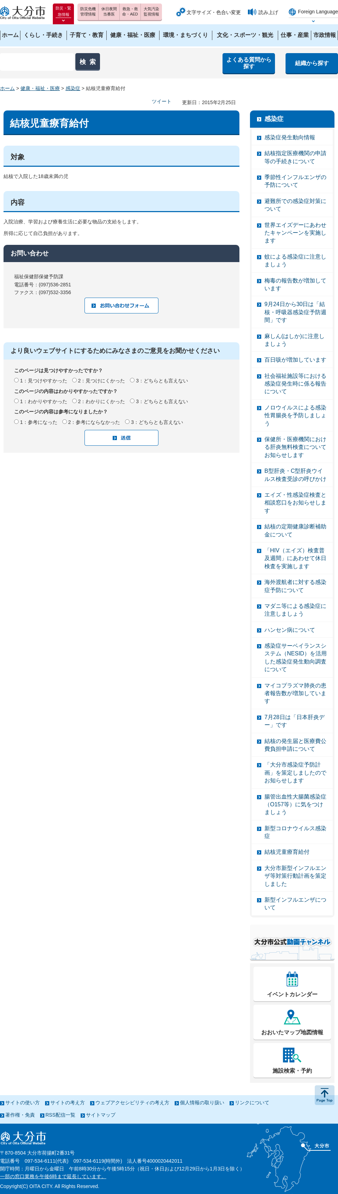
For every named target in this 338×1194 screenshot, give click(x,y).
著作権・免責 (20, 1115)
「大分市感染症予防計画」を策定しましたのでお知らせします (295, 772)
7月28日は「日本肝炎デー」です (294, 721)
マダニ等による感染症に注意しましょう (295, 610)
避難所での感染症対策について (295, 205)
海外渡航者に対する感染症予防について (295, 586)
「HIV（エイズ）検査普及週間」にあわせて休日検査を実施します (295, 558)
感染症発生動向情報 (289, 137)
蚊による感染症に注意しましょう (295, 260)
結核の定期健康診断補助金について (295, 530)
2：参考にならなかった (94, 422)
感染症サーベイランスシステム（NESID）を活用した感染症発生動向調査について (295, 657)
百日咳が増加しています (295, 360)
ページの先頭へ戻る (324, 1095)
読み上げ (268, 12)
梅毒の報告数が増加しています (295, 284)
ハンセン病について (289, 630)
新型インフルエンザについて (295, 903)
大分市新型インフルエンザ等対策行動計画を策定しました (295, 876)
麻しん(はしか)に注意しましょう (294, 340)
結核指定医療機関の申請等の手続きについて (295, 157)
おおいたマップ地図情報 (292, 1032)
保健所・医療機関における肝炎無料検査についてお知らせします (295, 447)
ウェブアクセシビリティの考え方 (132, 1102)
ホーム (7, 88)
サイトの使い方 (22, 1102)
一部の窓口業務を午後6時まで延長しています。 (53, 1176)
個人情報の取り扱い (202, 1102)
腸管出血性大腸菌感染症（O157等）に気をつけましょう (295, 804)
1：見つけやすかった (43, 380)
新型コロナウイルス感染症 (295, 832)
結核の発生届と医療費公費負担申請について (295, 745)
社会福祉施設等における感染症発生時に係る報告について (295, 384)
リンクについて (252, 1102)
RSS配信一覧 (60, 1115)
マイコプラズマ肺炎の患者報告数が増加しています (295, 693)
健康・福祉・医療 (40, 88)
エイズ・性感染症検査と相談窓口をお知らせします (295, 503)
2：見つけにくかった (101, 380)
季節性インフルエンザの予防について (295, 181)
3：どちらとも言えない (162, 380)
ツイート (161, 101)
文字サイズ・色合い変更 (214, 12)
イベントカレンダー (292, 994)
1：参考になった (38, 422)
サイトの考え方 (67, 1102)
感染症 (72, 88)
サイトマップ (100, 1115)
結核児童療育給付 (286, 852)
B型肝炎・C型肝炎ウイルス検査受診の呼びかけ (295, 475)
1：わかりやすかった (43, 401)
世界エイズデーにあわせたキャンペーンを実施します (295, 233)
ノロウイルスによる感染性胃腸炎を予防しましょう (295, 415)
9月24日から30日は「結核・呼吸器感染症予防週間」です (295, 312)
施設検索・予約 (292, 1071)
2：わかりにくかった (101, 401)
